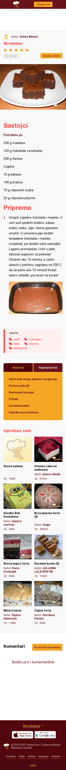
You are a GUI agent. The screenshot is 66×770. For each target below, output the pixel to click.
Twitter (21, 756)
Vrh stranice (31, 725)
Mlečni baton (18, 603)
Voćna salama (18, 458)
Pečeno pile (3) (19, 385)
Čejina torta (48, 603)
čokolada (35, 339)
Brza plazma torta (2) (48, 507)
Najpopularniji (48, 367)
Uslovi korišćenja (51, 744)
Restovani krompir (21, 392)
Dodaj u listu (51, 55)
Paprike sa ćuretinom (24, 412)
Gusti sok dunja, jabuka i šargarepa (33, 379)
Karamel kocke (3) (48, 556)
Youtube (32, 756)
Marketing (16, 747)
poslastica (20, 348)
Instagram (44, 756)
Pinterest (56, 756)
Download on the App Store (22, 734)
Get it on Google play (45, 734)
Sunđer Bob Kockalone (18, 507)
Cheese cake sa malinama (48, 458)
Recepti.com (6, 746)
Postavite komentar (47, 647)
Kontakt (28, 747)
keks (17, 343)
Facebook (10, 756)
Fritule (13, 399)
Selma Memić (29, 36)
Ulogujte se (43, 4)
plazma (33, 343)
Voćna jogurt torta (18, 556)
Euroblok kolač (19, 405)
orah (16, 339)
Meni (33, 765)
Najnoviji (18, 367)
